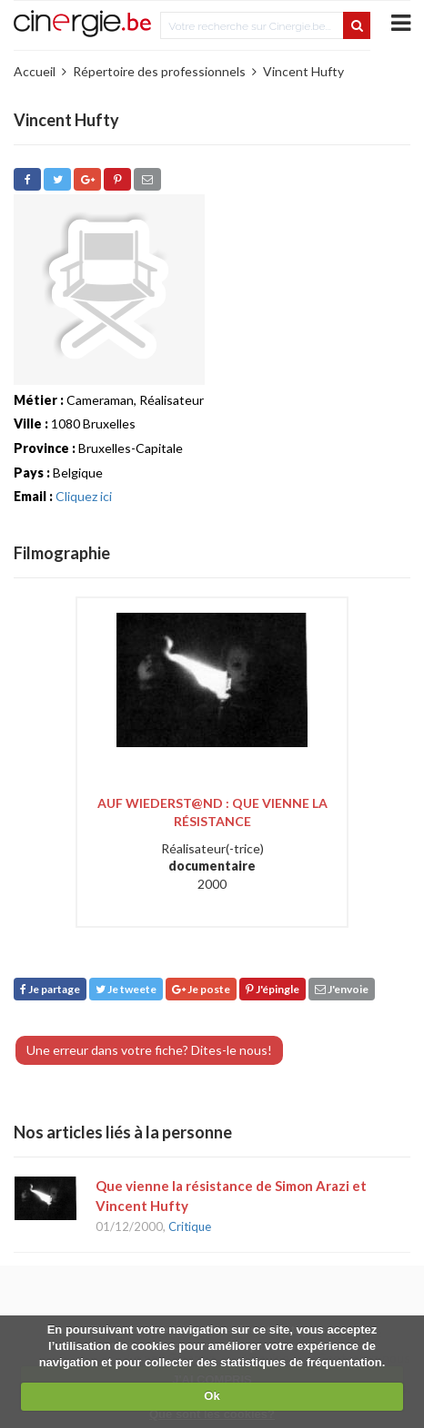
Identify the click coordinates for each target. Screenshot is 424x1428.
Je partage (50, 989)
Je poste (201, 989)
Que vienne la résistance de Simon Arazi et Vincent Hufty (231, 1195)
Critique (189, 1226)
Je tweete (126, 989)
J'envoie (341, 989)
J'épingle (272, 989)
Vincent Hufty (303, 71)
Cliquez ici (84, 496)
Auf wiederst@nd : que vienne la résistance (212, 812)
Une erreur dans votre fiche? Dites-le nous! (149, 1050)
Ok (211, 1396)
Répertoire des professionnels (159, 71)
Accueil (35, 71)
